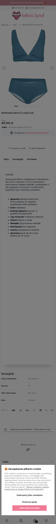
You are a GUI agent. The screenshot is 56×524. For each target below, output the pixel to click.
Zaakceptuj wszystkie (29, 508)
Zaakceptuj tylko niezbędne (30, 495)
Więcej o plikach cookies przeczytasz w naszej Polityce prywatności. (27, 488)
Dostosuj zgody (29, 502)
